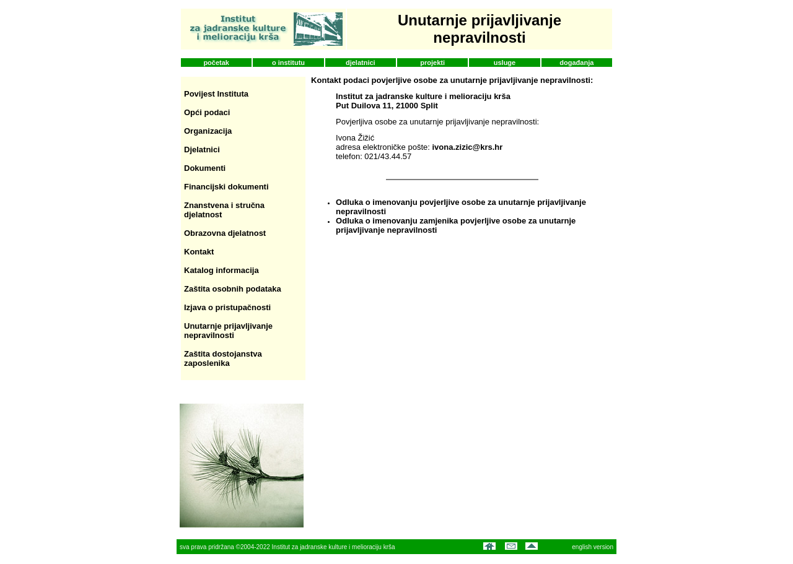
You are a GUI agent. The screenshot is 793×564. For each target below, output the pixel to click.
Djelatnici (202, 149)
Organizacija (208, 131)
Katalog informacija (221, 270)
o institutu (288, 62)
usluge (504, 62)
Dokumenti (205, 168)
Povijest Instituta (216, 93)
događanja (576, 62)
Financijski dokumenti (226, 186)
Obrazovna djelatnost (225, 233)
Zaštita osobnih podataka (232, 288)
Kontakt (199, 251)
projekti (432, 62)
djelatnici (360, 62)
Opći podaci (207, 112)
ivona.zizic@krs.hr (467, 147)
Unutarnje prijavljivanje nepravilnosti (228, 330)
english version (592, 547)
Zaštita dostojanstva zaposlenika (223, 358)
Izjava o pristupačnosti (227, 307)
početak (216, 62)
